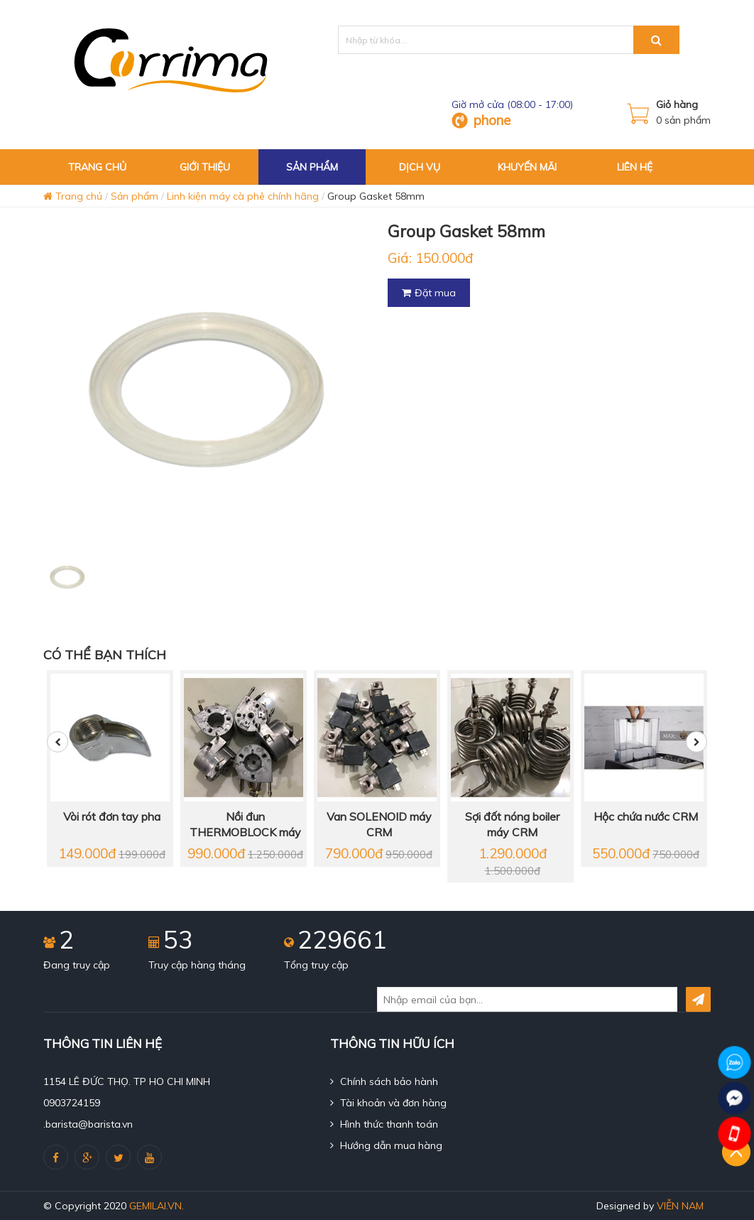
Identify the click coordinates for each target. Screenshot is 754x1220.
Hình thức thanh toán (384, 1124)
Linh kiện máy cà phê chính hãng (243, 196)
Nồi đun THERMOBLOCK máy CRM (245, 825)
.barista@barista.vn (88, 1124)
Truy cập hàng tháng (197, 965)
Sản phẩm (134, 196)
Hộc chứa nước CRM (646, 816)
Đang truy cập (76, 965)
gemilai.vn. (156, 1205)
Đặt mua (429, 292)
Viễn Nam (680, 1205)
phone (492, 120)
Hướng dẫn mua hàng (386, 1145)
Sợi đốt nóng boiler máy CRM (512, 824)
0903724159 (71, 1102)
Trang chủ (72, 196)
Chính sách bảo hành (384, 1081)
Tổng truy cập (316, 965)
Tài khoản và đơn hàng (388, 1102)
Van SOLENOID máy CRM (379, 824)
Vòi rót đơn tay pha (111, 816)
